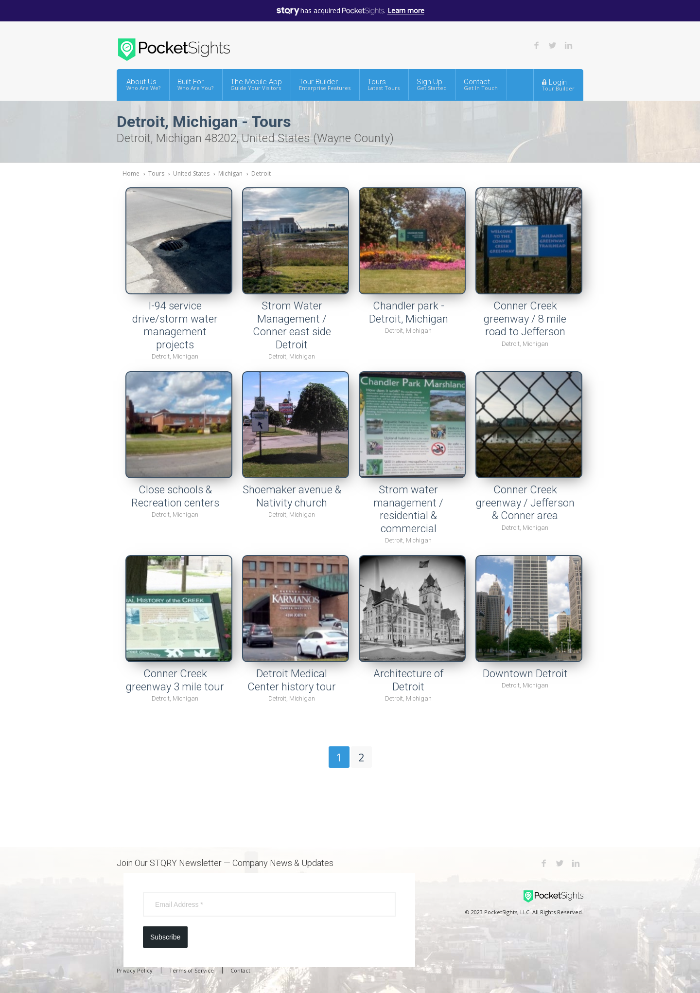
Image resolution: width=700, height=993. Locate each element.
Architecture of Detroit (408, 680)
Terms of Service (191, 970)
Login (558, 84)
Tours (384, 84)
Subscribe (165, 937)
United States (191, 173)
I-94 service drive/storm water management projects (175, 325)
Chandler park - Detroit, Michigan (408, 312)
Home (131, 173)
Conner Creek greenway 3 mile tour (175, 680)
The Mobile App (256, 84)
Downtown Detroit (525, 674)
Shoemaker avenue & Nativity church (292, 496)
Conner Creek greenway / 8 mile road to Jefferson (525, 319)
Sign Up (432, 84)
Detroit (261, 173)
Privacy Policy (135, 970)
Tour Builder (324, 84)
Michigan (230, 173)
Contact (481, 84)
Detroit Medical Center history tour (291, 680)
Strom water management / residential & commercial (408, 509)
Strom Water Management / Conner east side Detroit (292, 325)
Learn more (405, 10)
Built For (195, 84)
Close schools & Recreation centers (175, 496)
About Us (143, 84)
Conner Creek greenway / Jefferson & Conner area (525, 503)
